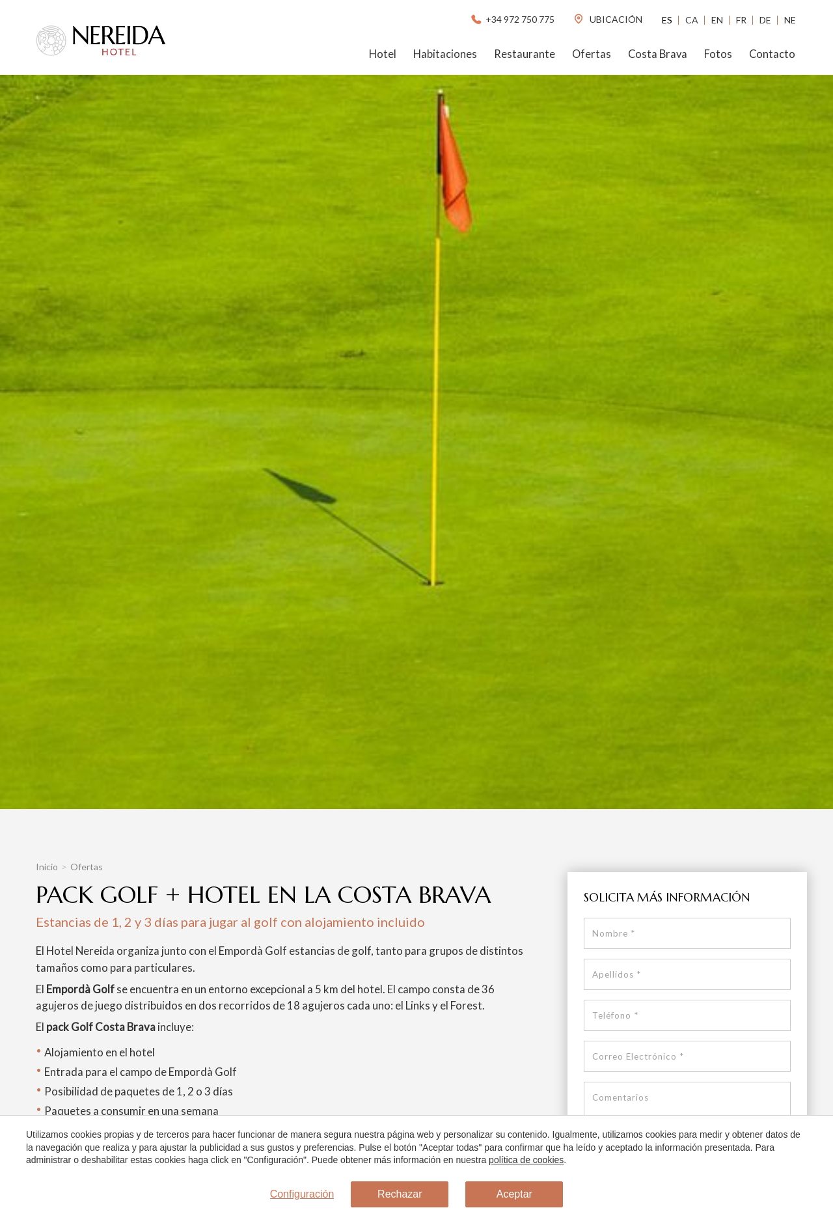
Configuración (302, 1194)
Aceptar (514, 1194)
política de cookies (526, 1160)
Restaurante (524, 54)
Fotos (718, 54)
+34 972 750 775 (511, 19)
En (717, 19)
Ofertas (591, 54)
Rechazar (399, 1194)
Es (667, 19)
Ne (790, 19)
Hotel (382, 54)
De (765, 19)
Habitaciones (445, 54)
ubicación (607, 19)
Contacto (772, 54)
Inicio (47, 866)
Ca (691, 19)
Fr (741, 19)
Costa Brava (657, 54)
